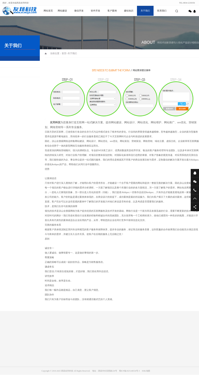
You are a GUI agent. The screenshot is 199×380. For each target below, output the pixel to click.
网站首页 (48, 10)
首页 (64, 53)
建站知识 (128, 10)
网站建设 (62, 10)
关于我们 (145, 10)
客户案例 (112, 10)
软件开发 (95, 10)
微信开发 (79, 10)
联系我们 (161, 10)
